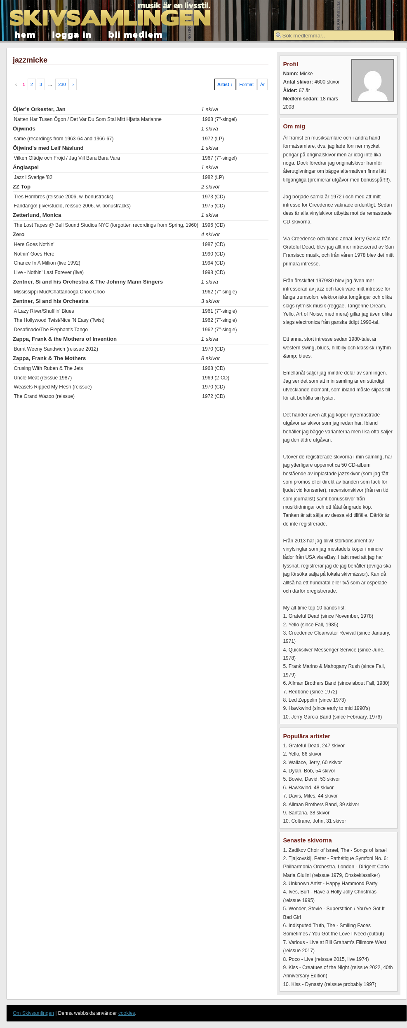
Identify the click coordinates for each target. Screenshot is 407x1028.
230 (62, 84)
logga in (72, 34)
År (262, 84)
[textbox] (334, 35)
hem (25, 34)
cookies (126, 1013)
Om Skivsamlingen (33, 1013)
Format (246, 84)
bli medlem (135, 34)
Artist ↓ (225, 84)
